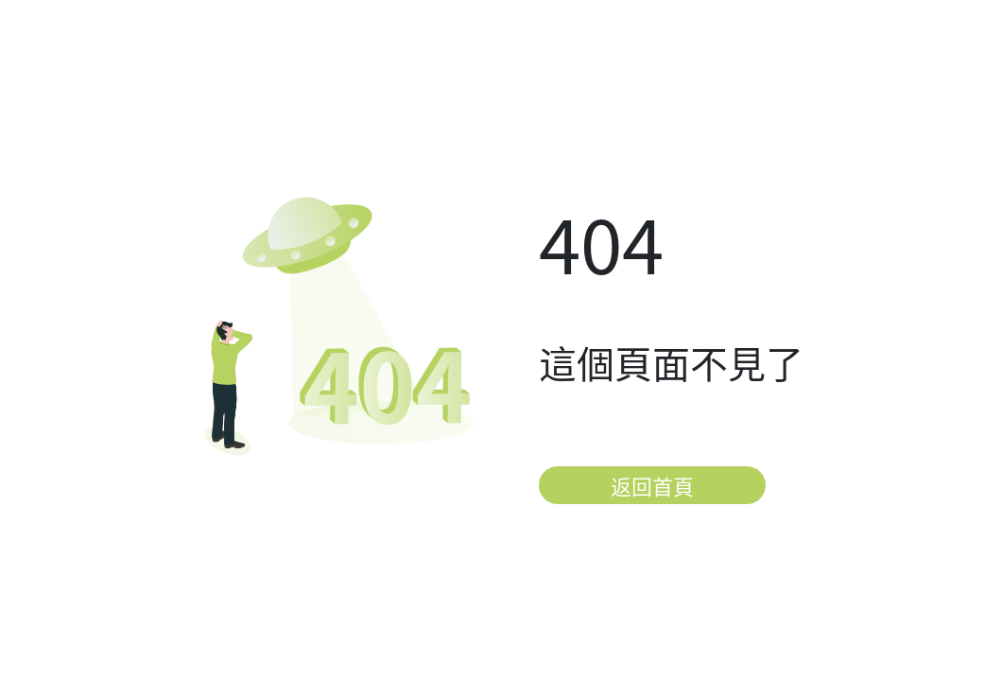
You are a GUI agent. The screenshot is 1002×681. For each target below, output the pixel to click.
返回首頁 (652, 485)
